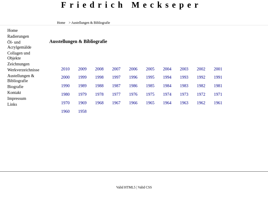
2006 (133, 69)
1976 (133, 94)
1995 (150, 77)
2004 (167, 69)
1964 (167, 102)
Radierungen (18, 36)
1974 (167, 94)
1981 (218, 85)
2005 (150, 69)
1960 (65, 111)
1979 (82, 94)
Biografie (15, 86)
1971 (218, 94)
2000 (65, 77)
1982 (201, 85)
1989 (82, 85)
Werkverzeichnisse (23, 69)
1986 (133, 85)
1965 (150, 102)
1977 (116, 94)
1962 (201, 102)
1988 (99, 85)
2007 (116, 69)
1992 (201, 77)
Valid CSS (145, 187)
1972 (201, 94)
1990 (65, 85)
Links (12, 104)
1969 (82, 102)
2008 (99, 69)
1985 (150, 85)
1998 (99, 77)
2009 (82, 69)
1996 (133, 77)
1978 (99, 94)
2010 (65, 69)
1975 (150, 94)
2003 (184, 69)
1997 (116, 77)
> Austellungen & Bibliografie (89, 22)
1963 (184, 102)
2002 (201, 69)
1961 (218, 102)
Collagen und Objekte (18, 55)
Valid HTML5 (125, 187)
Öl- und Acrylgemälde (19, 44)
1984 (167, 85)
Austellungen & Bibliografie (20, 78)
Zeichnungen (18, 64)
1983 (184, 85)
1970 (65, 102)
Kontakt (14, 92)
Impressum (16, 98)
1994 (167, 77)
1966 (133, 102)
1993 (184, 77)
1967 (116, 102)
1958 (82, 111)
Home (61, 22)
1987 (116, 85)
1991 (218, 77)
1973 (184, 94)
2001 (218, 69)
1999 (82, 77)
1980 (65, 94)
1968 (99, 102)
